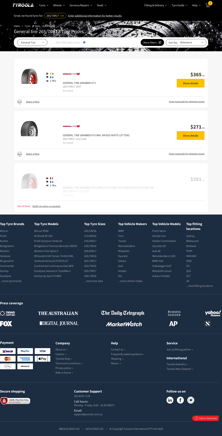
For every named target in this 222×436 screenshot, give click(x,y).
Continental (7, 266)
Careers (60, 354)
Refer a (64, 372)
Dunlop (4, 271)
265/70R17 (49, 26)
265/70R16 (90, 256)
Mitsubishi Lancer (162, 271)
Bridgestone (7, 246)
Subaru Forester (161, 276)
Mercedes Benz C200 (163, 256)
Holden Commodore (164, 241)
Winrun (4, 231)
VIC (188, 266)
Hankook (5, 256)
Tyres (27, 26)
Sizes (37, 26)
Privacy (65, 368)
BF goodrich (7, 261)
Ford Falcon (159, 231)
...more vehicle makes (130, 281)
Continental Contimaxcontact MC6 (54, 266)
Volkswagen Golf (161, 266)
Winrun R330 (41, 231)
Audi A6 (156, 251)
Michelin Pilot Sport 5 (46, 251)
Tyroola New (179, 368)
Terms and (69, 363)
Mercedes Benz (126, 246)
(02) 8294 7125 (82, 396)
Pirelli (3, 236)
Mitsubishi (123, 251)
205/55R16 (90, 231)
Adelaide (191, 256)
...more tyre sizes (93, 281)
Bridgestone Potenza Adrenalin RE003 (55, 246)
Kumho (4, 241)
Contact (118, 349)
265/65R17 (90, 251)
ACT (188, 276)
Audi (120, 266)
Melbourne (192, 241)
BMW (121, 231)
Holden (122, 271)
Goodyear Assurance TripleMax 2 (52, 271)
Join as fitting (179, 349)
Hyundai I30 (159, 246)
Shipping (116, 358)
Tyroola (64, 358)
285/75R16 (90, 276)
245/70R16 (90, 246)
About (62, 349)
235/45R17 (90, 241)
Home (17, 26)
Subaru (122, 261)
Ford (120, 236)
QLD (188, 271)
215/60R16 (90, 236)
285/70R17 (90, 271)
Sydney (190, 236)
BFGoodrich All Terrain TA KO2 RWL (54, 256)
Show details (190, 83)
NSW (188, 261)
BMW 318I (157, 261)
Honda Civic (159, 236)
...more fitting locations (199, 285)
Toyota (122, 241)
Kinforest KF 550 (43, 236)
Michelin (5, 251)
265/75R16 (90, 266)
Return (115, 363)
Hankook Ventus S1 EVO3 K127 (51, 261)
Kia (120, 276)
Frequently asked (127, 354)
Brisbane (191, 246)
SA (187, 281)
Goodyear (5, 276)
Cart (210, 4)
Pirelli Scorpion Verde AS (48, 241)
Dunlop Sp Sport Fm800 (47, 276)
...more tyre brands (11, 281)
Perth (189, 250)
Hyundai (123, 256)
